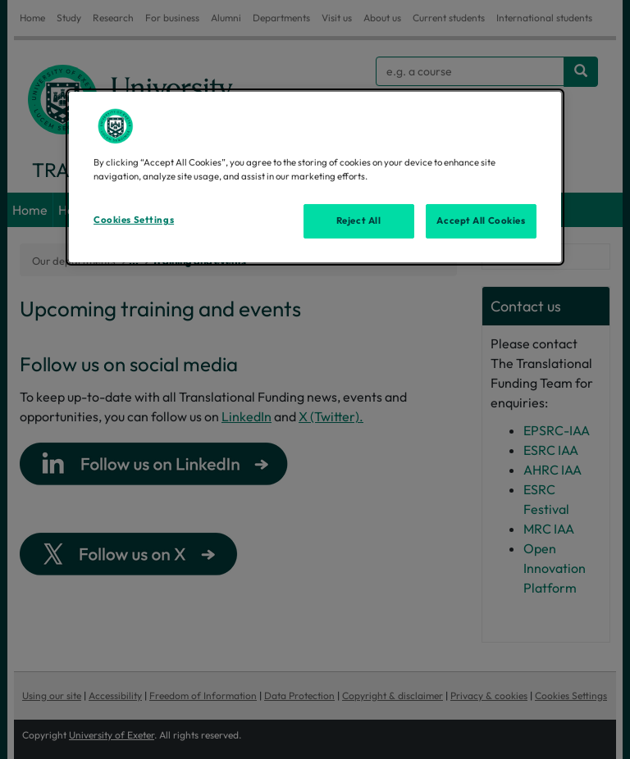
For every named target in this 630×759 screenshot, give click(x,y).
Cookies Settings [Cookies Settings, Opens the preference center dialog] (134, 219)
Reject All (358, 220)
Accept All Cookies (480, 220)
